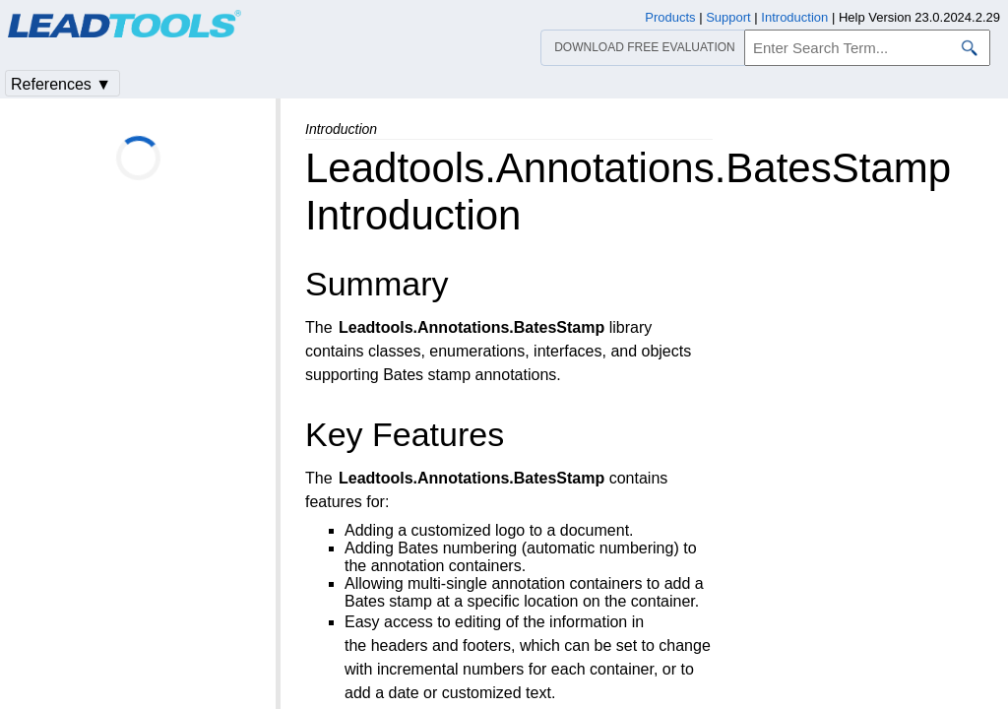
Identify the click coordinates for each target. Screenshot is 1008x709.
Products (670, 17)
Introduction (794, 17)
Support (728, 17)
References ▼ (61, 84)
